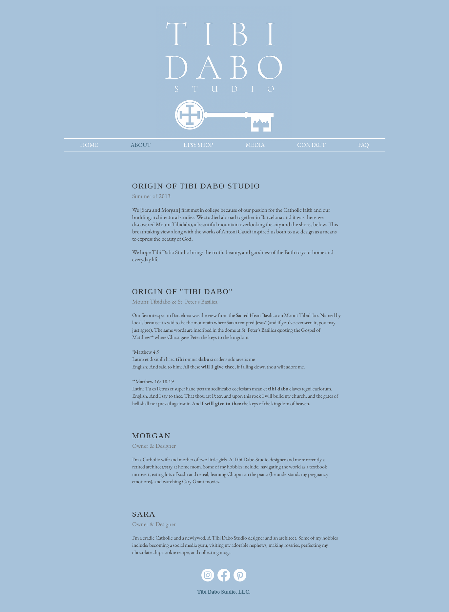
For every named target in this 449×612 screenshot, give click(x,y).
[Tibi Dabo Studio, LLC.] (224, 592)
